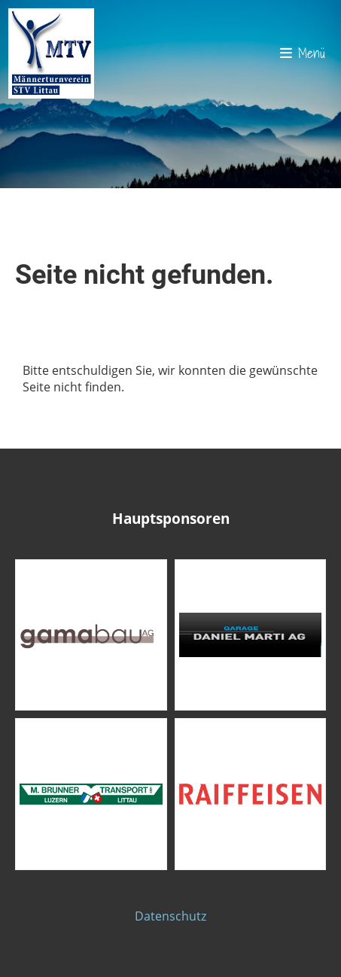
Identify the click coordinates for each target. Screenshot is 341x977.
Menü (302, 53)
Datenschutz (170, 916)
